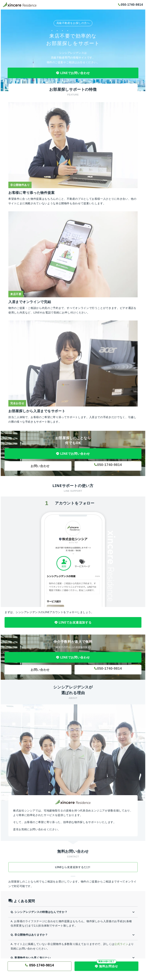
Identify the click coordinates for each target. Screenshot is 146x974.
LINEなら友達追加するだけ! (73, 867)
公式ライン (121, 944)
